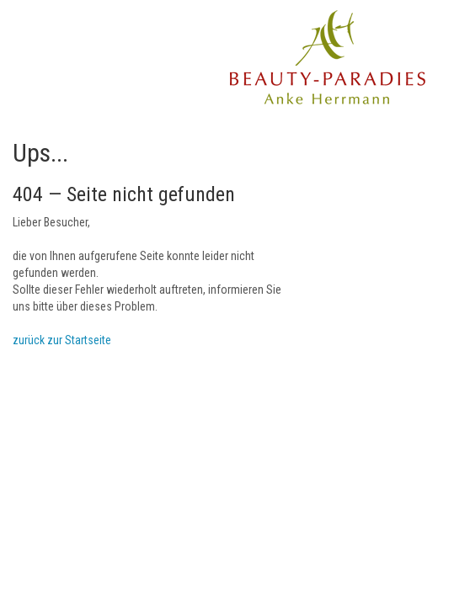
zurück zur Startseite (62, 340)
